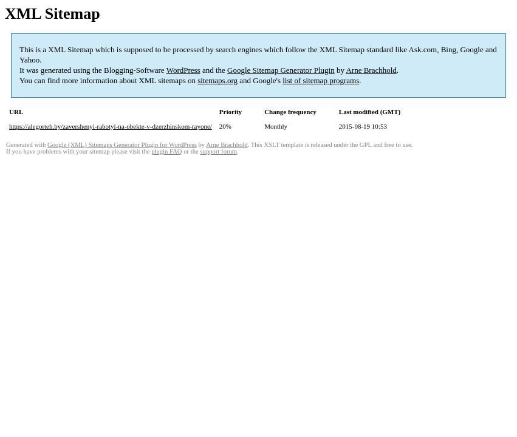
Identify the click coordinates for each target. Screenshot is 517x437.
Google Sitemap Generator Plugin (281, 70)
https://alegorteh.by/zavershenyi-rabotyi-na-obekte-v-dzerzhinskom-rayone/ (110, 126)
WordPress (183, 70)
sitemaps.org (217, 80)
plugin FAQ (166, 151)
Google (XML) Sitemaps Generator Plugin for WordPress (122, 144)
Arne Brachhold (371, 70)
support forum (218, 151)
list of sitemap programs (320, 80)
